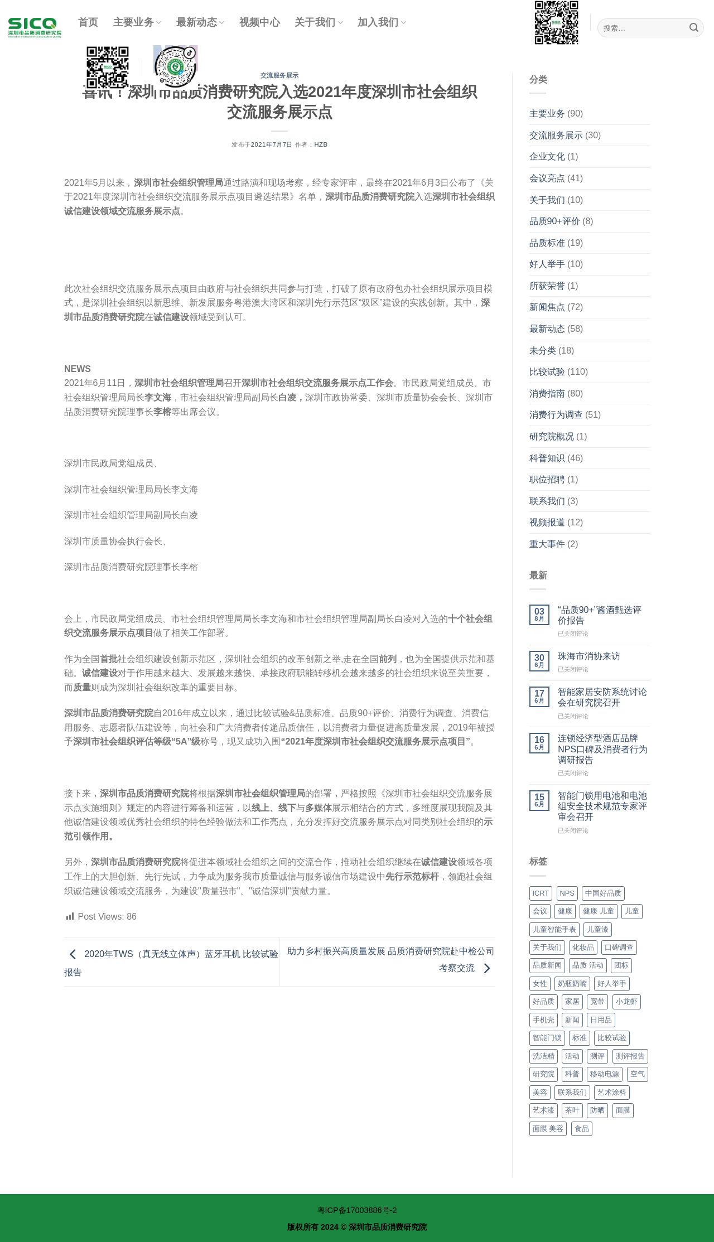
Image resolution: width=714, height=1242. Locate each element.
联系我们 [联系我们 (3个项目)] (572, 1092)
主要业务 (137, 22)
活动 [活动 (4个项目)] (572, 1056)
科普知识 (547, 458)
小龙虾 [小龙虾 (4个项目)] (627, 1001)
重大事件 (547, 544)
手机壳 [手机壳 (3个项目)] (543, 1020)
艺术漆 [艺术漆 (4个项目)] (543, 1110)
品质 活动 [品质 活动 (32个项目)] (588, 965)
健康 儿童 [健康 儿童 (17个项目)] (598, 911)
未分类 (542, 350)
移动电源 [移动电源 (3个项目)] (604, 1074)
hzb (320, 144)
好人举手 (547, 264)
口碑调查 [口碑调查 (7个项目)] (619, 947)
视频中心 (259, 22)
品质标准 (547, 243)
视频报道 (547, 522)
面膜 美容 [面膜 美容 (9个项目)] (548, 1128)
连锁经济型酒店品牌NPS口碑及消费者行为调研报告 (603, 748)
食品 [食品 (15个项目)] (582, 1128)
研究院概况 (551, 436)
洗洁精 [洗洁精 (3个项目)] (543, 1056)
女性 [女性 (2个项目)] (540, 983)
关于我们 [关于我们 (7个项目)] (547, 947)
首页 (88, 22)
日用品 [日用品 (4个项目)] (601, 1020)
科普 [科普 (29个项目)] (572, 1074)
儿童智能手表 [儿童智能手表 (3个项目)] (554, 929)
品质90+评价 (554, 221)
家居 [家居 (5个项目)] (572, 1001)
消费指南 (547, 393)
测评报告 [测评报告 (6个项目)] (630, 1056)
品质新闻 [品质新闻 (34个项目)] (547, 965)
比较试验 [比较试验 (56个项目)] (611, 1037)
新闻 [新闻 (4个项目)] (572, 1020)
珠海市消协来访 (589, 656)
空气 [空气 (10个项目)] (637, 1074)
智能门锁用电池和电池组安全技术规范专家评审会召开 (602, 806)
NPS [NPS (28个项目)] (567, 893)
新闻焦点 (547, 307)
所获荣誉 (547, 286)
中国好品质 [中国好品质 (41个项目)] (603, 893)
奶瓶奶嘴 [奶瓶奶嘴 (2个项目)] (572, 983)
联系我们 (547, 501)
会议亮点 (547, 178)
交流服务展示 (556, 135)
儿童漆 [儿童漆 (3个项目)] (598, 929)
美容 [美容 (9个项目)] (540, 1092)
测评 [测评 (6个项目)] (597, 1056)
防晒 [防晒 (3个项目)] (597, 1110)
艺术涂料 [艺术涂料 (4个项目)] (611, 1092)
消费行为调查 (556, 414)
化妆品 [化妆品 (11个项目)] (583, 947)
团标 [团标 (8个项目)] (621, 965)
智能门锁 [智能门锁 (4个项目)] (547, 1037)
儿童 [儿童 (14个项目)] (632, 911)
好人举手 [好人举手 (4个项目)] (611, 983)
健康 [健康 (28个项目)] (565, 911)
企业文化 (547, 156)
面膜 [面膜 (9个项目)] (623, 1110)
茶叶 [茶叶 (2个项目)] (572, 1110)
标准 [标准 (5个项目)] (579, 1037)
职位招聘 (547, 479)
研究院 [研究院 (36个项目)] (543, 1074)
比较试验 (547, 371)
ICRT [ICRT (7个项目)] (541, 893)
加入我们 (382, 22)
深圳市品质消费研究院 (388, 1226)
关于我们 (319, 22)
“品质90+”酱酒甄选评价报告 (599, 615)
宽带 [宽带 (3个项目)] (597, 1001)
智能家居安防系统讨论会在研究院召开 (602, 697)
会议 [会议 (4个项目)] (540, 911)
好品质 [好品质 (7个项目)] (543, 1001)
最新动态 (200, 22)
